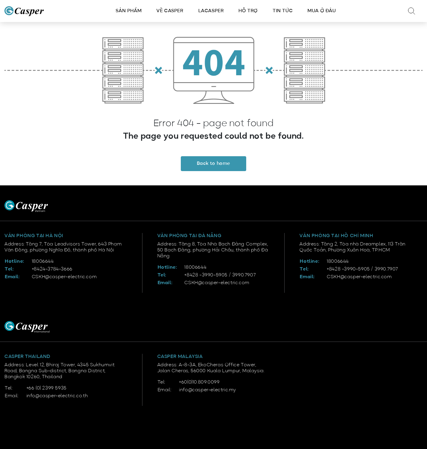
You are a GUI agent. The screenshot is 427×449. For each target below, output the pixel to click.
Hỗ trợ (248, 11)
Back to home (213, 163)
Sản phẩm (129, 11)
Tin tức (283, 11)
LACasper (211, 11)
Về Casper (169, 11)
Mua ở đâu (321, 11)
